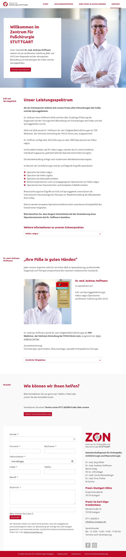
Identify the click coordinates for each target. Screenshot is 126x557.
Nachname (50, 446)
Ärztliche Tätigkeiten (35, 360)
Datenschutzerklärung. (33, 532)
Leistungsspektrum (63, 4)
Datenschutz (62, 554)
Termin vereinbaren (20, 69)
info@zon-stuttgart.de (95, 521)
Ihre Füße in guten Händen (92, 4)
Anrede (14, 434)
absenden (15, 517)
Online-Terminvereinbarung (38, 414)
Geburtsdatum (17, 456)
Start (45, 4)
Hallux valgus (31, 233)
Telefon (47, 467)
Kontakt (116, 4)
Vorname (15, 446)
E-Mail (14, 466)
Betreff (14, 477)
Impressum (76, 554)
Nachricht (15, 487)
